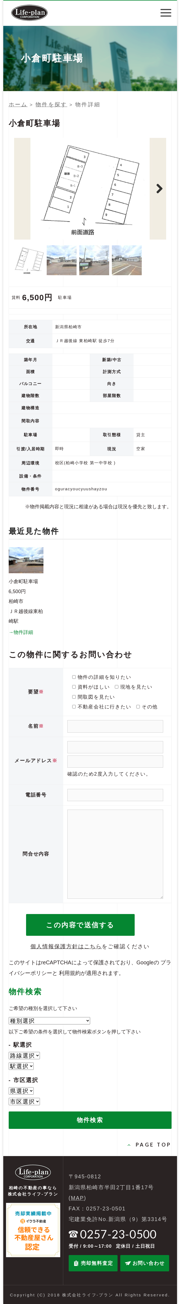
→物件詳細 (21, 632)
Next (159, 188)
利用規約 (70, 973)
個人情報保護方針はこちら (66, 946)
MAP (77, 1198)
